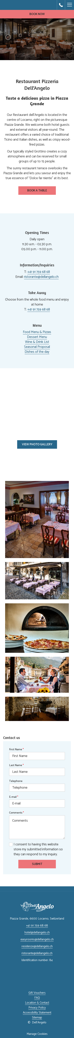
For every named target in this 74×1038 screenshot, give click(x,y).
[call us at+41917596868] (61, 5)
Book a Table (41, 191)
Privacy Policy (37, 1007)
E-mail (13, 797)
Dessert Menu (37, 337)
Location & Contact (37, 1002)
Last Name (16, 765)
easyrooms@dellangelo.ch (37, 939)
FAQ (37, 997)
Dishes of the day (37, 352)
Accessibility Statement (37, 1012)
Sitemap (37, 1017)
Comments (16, 813)
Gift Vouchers (37, 992)
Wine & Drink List (37, 342)
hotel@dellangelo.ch (37, 932)
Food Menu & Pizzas (37, 332)
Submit (37, 864)
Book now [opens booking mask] (37, 14)
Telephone (15, 781)
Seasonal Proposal (37, 347)
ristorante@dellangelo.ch (41, 277)
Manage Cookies (37, 1033)
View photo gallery (37, 444)
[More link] (69, 5)
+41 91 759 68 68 (38, 272)
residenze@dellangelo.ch (37, 946)
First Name (16, 749)
